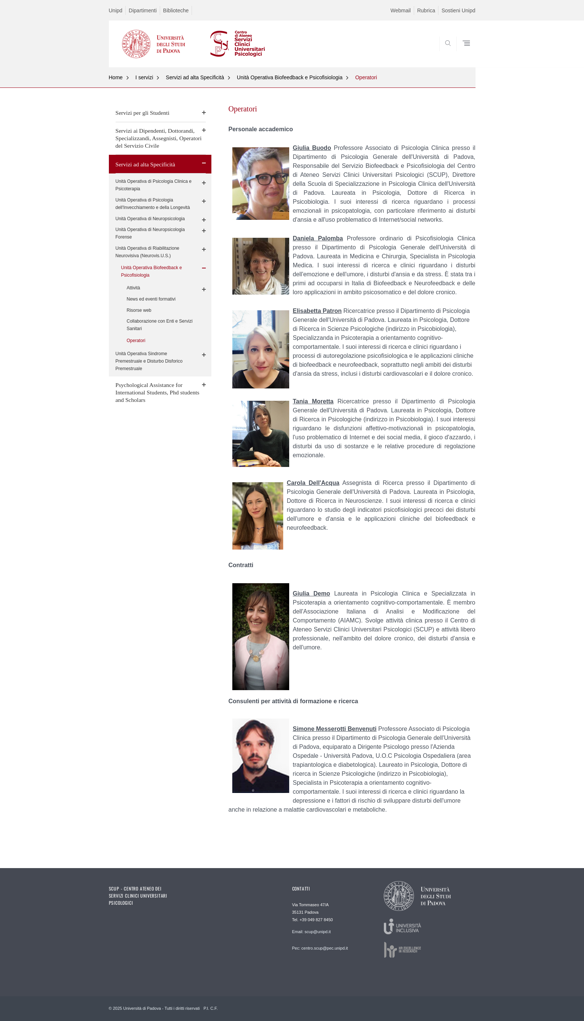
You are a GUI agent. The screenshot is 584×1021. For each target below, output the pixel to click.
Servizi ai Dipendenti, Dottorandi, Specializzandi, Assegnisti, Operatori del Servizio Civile (159, 138)
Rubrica (426, 10)
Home (116, 77)
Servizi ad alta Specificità (195, 77)
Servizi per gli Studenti (142, 113)
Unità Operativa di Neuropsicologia (150, 218)
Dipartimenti (143, 10)
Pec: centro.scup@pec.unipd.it (320, 948)
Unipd (116, 10)
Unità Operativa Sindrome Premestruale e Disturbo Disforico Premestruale (149, 361)
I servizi (144, 77)
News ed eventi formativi (151, 299)
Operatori (366, 77)
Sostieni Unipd (458, 10)
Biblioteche (176, 10)
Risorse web (139, 310)
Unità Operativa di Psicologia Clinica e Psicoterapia (154, 185)
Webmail (401, 10)
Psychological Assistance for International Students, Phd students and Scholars (157, 392)
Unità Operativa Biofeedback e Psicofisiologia (290, 77)
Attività (133, 287)
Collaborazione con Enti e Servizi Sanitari (160, 325)
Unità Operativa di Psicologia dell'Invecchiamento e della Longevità (153, 203)
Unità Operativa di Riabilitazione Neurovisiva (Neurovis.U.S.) (148, 252)
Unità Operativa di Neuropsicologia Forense (150, 233)
